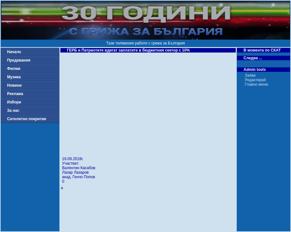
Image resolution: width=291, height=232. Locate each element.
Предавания (18, 60)
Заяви (250, 75)
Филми (14, 68)
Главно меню (256, 84)
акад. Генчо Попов (78, 177)
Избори (14, 102)
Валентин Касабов (78, 168)
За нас (13, 110)
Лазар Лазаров (75, 172)
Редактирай (255, 80)
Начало (14, 52)
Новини (14, 85)
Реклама (15, 94)
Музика (14, 77)
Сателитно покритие (26, 119)
